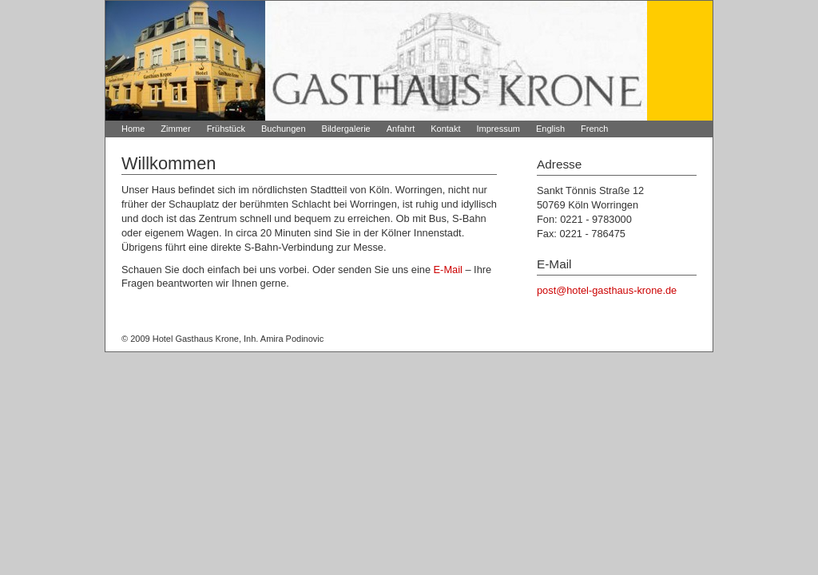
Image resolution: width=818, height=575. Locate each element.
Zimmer (175, 128)
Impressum (498, 128)
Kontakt (445, 128)
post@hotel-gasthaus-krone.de (607, 290)
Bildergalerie (346, 128)
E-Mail (448, 270)
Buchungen (283, 128)
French (594, 128)
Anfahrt (401, 128)
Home (133, 128)
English (550, 128)
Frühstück (226, 128)
